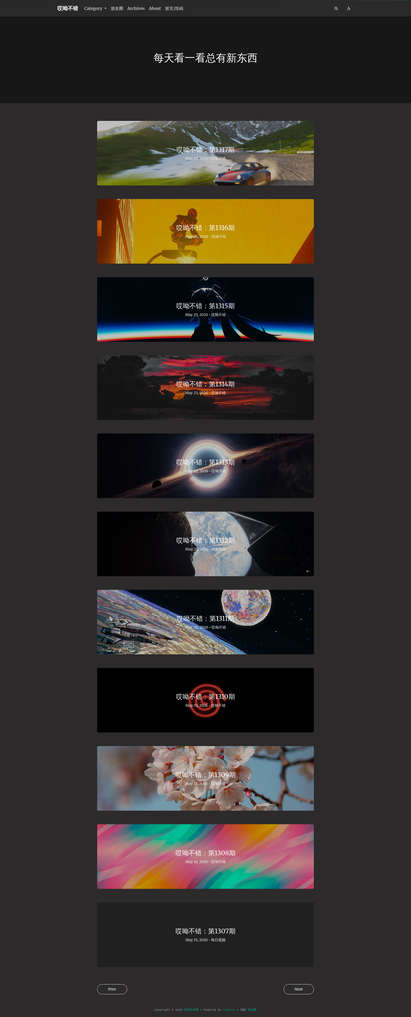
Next (298, 989)
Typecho (229, 1010)
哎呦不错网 (191, 1010)
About (155, 8)
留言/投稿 (174, 8)
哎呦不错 (67, 8)
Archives (136, 8)
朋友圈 (117, 8)
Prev (113, 989)
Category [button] (93, 8)
